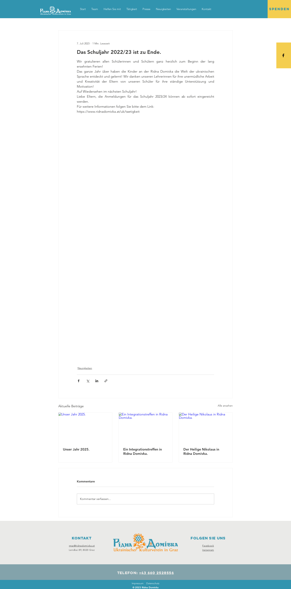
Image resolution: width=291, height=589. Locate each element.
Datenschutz (152, 583)
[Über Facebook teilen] (78, 381)
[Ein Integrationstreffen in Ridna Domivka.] (145, 428)
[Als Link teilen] (106, 381)
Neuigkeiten (85, 368)
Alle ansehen (225, 405)
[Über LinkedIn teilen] (97, 381)
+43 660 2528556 (156, 572)
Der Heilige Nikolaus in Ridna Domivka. (201, 451)
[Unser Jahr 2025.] (85, 428)
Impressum (137, 583)
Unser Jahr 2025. (76, 449)
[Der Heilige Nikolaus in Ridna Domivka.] (206, 428)
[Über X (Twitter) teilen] (87, 381)
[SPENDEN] (279, 9)
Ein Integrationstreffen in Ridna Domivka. (142, 451)
